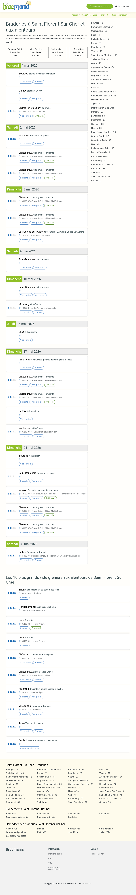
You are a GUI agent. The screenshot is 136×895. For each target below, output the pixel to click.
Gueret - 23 (96, 63)
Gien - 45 (95, 144)
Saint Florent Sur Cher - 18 (103, 132)
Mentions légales (55, 854)
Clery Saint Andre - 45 (101, 140)
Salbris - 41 (96, 172)
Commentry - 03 (98, 160)
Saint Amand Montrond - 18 (104, 55)
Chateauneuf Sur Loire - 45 (103, 95)
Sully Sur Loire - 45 (100, 39)
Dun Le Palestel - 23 (100, 152)
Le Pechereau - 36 (99, 71)
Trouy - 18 (96, 104)
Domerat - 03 (97, 112)
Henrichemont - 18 (99, 99)
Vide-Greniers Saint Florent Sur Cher (36, 52)
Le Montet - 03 (98, 116)
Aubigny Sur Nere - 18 (101, 79)
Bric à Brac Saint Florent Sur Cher (79, 52)
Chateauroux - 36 (99, 31)
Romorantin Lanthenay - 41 (104, 27)
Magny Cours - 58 (99, 75)
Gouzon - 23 (97, 180)
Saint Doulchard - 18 (100, 176)
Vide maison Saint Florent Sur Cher (57, 52)
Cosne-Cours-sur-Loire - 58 (103, 91)
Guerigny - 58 (97, 124)
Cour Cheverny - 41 (100, 156)
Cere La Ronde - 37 (100, 136)
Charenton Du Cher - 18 (102, 164)
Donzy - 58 (96, 43)
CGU (50, 858)
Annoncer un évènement (100, 6)
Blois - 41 (95, 35)
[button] (123, 6)
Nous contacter (97, 854)
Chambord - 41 (98, 168)
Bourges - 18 (97, 23)
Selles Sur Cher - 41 (100, 59)
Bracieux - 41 (97, 87)
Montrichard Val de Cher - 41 (104, 108)
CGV (50, 863)
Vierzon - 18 (96, 51)
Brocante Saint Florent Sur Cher (15, 52)
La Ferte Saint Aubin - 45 (102, 148)
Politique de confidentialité (54, 868)
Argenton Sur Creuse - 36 (102, 67)
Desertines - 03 (98, 120)
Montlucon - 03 (98, 47)
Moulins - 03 (97, 83)
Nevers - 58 (96, 128)
